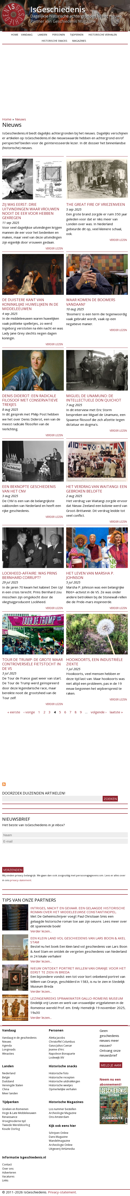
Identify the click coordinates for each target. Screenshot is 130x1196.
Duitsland (8, 1081)
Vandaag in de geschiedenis (19, 1038)
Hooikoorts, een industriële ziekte (94, 661)
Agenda (7, 1045)
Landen (42, 34)
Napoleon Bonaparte (62, 1053)
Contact (7, 1164)
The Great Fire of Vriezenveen (95, 204)
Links (5, 1180)
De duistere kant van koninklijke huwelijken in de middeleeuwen (30, 304)
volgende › (99, 712)
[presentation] (35, 853)
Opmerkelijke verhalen (63, 1089)
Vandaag (27, 34)
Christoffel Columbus (62, 1041)
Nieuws (20, 119)
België (6, 1077)
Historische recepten (61, 1077)
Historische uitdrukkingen (64, 1081)
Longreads (8, 1049)
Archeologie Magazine (62, 1113)
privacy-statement (20, 880)
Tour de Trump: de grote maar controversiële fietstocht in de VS (32, 664)
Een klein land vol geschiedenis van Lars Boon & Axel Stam (77, 940)
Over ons (7, 1168)
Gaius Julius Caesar (60, 1045)
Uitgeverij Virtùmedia (62, 1149)
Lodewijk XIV (56, 1057)
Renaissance (9, 1117)
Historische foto (59, 1073)
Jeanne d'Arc (56, 1049)
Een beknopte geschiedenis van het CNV (29, 488)
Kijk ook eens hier (62, 1126)
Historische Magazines (66, 1102)
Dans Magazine (58, 1137)
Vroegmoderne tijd (14, 1121)
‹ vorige (29, 712)
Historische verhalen (103, 34)
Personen (58, 34)
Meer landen (10, 1093)
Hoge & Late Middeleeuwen (19, 1113)
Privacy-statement (62, 1192)
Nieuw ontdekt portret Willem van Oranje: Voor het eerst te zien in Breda (78, 970)
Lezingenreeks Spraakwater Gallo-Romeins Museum (76, 998)
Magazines (79, 40)
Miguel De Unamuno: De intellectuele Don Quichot (93, 398)
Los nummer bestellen (62, 1109)
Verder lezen (54, 248)
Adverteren (9, 1172)
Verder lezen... (41, 931)
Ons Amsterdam (59, 1117)
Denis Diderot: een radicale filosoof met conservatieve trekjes (30, 400)
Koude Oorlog (11, 1129)
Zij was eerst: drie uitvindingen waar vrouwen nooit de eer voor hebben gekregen (30, 211)
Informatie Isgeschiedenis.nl (24, 1157)
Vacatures (8, 1176)
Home (14, 34)
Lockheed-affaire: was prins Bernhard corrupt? (29, 575)
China (5, 1089)
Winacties (8, 1053)
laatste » (116, 712)
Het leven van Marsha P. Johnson (90, 575)
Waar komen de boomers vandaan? (90, 302)
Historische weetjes (61, 1085)
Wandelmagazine (59, 1141)
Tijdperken (76, 34)
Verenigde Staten (12, 1085)
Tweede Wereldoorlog (16, 1125)
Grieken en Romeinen (15, 1109)
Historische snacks (54, 40)
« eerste (13, 712)
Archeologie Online (60, 1145)
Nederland (8, 1073)
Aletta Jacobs (57, 1038)
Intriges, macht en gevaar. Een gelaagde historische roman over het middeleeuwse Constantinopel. (77, 910)
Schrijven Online (58, 1133)
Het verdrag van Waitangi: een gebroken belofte (96, 488)
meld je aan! (111, 1065)
